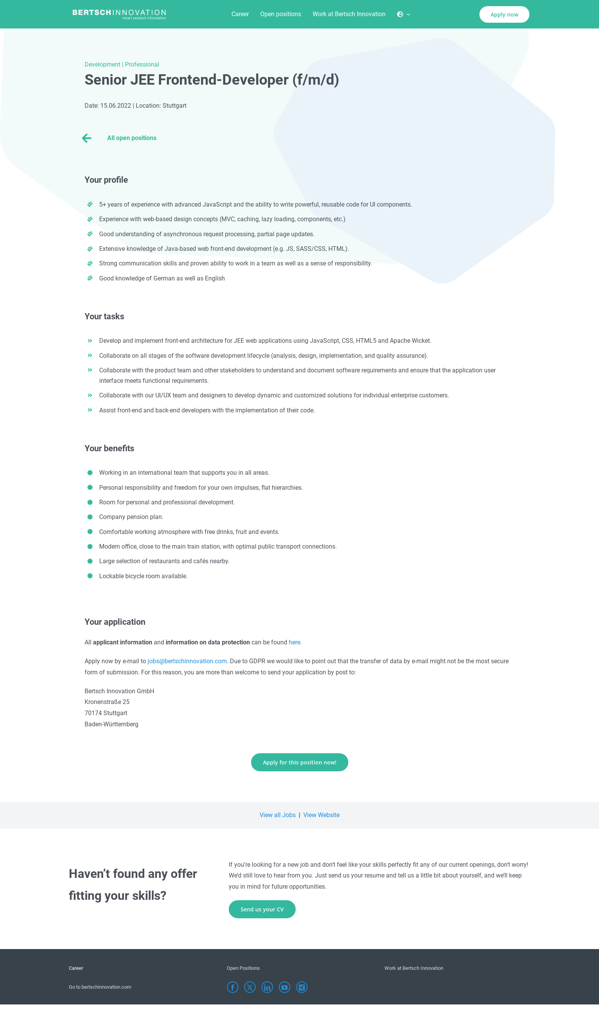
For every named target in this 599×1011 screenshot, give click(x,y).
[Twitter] (250, 987)
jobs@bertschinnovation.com (187, 661)
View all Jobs (278, 815)
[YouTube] (284, 987)
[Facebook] (232, 987)
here (294, 642)
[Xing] (302, 987)
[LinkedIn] (267, 987)
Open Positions (243, 968)
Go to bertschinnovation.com (100, 987)
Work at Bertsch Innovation (413, 968)
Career (76, 968)
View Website (321, 815)
